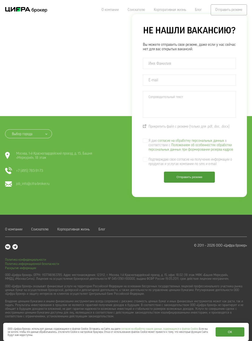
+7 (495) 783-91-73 (24, 171)
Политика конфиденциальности (25, 259)
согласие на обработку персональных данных (191, 140)
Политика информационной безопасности (32, 264)
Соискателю (136, 9)
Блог (198, 9)
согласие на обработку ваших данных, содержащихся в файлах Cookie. (159, 329)
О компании (110, 9)
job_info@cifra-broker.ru (27, 184)
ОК (230, 332)
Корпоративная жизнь (170, 9)
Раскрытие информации (20, 268)
